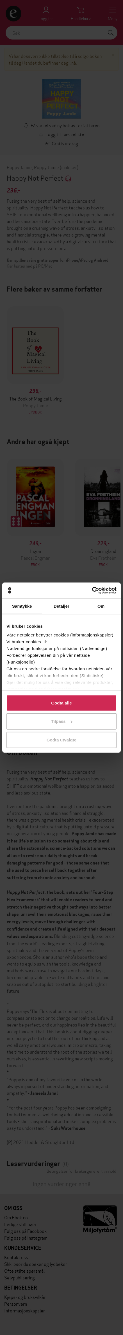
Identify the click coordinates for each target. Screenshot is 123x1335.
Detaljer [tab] (61, 605)
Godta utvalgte (61, 739)
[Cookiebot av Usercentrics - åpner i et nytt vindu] (92, 590)
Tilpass (61, 721)
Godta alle (61, 702)
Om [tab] (100, 605)
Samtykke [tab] (22, 605)
